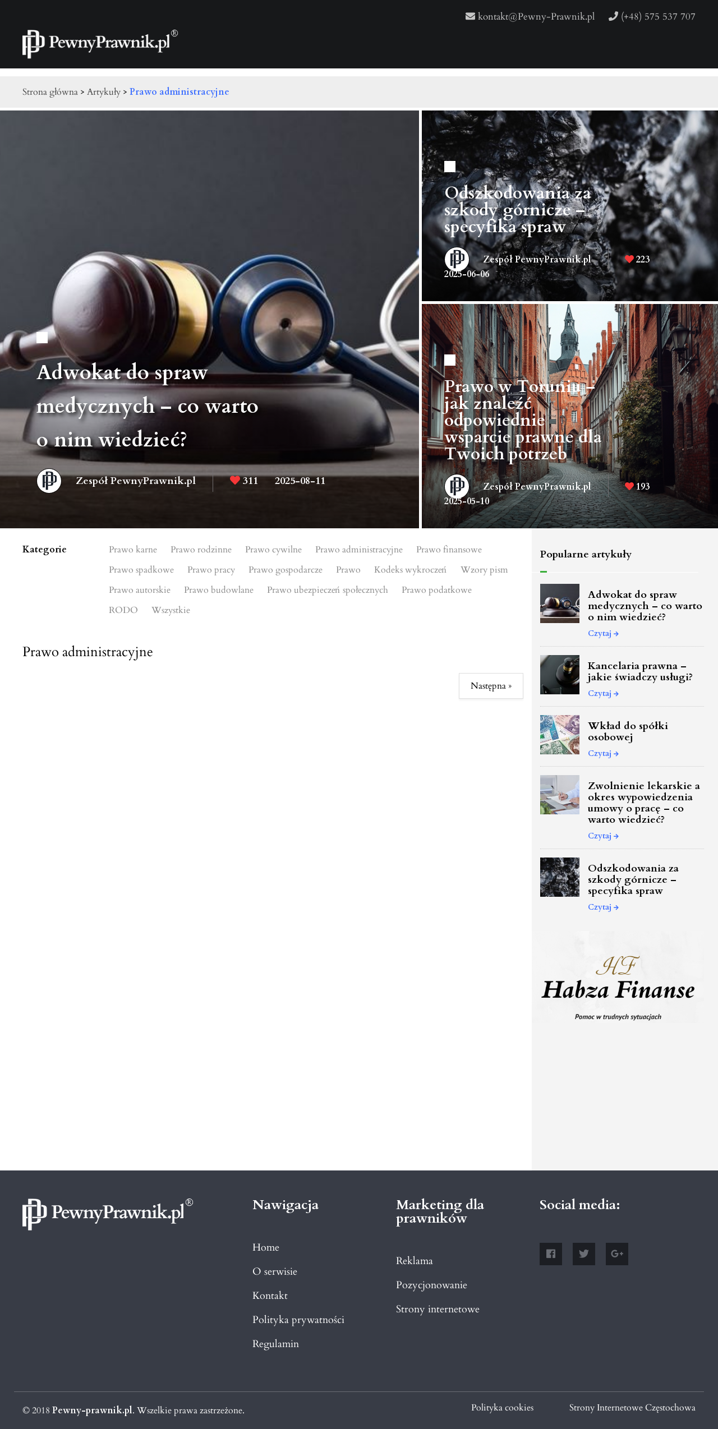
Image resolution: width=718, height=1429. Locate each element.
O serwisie (274, 1272)
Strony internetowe (438, 1309)
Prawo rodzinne (201, 549)
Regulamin (275, 1344)
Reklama (414, 1261)
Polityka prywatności (298, 1320)
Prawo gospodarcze (285, 569)
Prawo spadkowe (141, 569)
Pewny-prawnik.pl (92, 1410)
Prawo (348, 569)
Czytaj (603, 633)
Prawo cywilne (273, 549)
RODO (123, 610)
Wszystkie (170, 610)
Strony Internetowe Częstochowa (632, 1408)
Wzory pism (484, 569)
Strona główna (50, 92)
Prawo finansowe (449, 549)
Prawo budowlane (219, 590)
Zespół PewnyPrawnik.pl (116, 480)
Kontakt (270, 1296)
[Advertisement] (618, 1100)
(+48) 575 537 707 (652, 16)
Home (265, 1248)
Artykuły (104, 92)
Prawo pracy (211, 569)
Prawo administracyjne (179, 92)
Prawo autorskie (140, 590)
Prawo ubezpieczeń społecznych (327, 590)
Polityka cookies (502, 1408)
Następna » (491, 686)
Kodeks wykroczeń (410, 569)
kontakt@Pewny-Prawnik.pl (530, 16)
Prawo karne (133, 549)
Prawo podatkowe (437, 590)
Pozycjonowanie (431, 1285)
